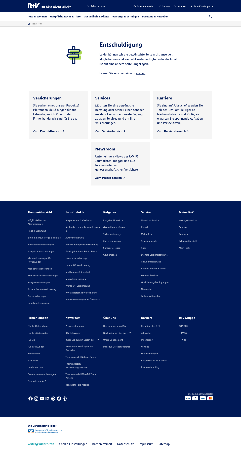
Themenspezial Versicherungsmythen (76, 365)
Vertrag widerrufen (150, 296)
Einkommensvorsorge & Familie (44, 237)
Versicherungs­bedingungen (155, 282)
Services (183, 227)
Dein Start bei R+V (150, 326)
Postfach (183, 234)
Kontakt (145, 227)
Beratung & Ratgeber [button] (155, 16)
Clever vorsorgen (112, 241)
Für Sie (31, 339)
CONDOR (183, 326)
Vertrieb (145, 346)
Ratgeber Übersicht (113, 220)
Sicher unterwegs (112, 234)
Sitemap (164, 444)
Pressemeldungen (74, 326)
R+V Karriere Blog (150, 367)
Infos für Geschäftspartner (116, 346)
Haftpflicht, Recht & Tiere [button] (65, 16)
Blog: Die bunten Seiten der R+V (82, 339)
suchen (140, 73)
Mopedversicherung (75, 278)
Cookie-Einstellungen (73, 444)
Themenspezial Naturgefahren (80, 357)
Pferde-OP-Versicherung (77, 285)
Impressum (146, 444)
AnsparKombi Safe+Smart (78, 220)
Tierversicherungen (37, 296)
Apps (143, 247)
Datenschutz (125, 444)
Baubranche (34, 353)
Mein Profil (184, 247)
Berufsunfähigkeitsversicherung (81, 244)
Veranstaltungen (149, 353)
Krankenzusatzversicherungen (43, 275)
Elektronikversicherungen (41, 244)
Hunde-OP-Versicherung (77, 265)
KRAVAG (183, 332)
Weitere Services (149, 275)
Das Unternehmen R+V (114, 326)
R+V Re (182, 339)
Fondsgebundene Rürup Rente (81, 251)
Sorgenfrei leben (111, 247)
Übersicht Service (150, 220)
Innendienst (147, 339)
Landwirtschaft (35, 367)
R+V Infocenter (73, 332)
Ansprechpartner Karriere (154, 360)
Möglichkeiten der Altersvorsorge (37, 222)
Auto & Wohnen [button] (37, 16)
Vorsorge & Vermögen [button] (125, 16)
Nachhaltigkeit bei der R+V (117, 332)
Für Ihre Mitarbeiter (38, 332)
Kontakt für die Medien (77, 384)
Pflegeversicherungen (39, 282)
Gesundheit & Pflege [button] (96, 16)
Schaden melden (149, 241)
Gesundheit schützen (114, 227)
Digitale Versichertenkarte (154, 254)
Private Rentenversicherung (42, 289)
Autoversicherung (74, 237)
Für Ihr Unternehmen (38, 326)
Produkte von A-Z (37, 381)
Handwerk (33, 360)
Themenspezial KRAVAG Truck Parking (80, 376)
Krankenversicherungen (40, 268)
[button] (96, 6)
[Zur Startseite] (29, 23)
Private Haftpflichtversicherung (81, 292)
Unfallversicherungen (39, 303)
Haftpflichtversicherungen (41, 251)
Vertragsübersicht (188, 220)
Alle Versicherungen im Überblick (82, 299)
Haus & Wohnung (37, 230)
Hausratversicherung (76, 258)
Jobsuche (145, 332)
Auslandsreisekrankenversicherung (82, 229)
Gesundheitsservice (151, 261)
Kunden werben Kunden (153, 268)
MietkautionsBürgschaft (77, 272)
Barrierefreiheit (102, 444)
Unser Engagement (113, 339)
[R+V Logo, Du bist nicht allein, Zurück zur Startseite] (50, 6)
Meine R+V (146, 234)
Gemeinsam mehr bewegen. (42, 374)
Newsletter (146, 289)
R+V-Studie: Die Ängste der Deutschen (79, 348)
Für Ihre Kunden (36, 346)
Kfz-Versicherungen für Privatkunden (39, 260)
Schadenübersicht (188, 241)
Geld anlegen (110, 254)
